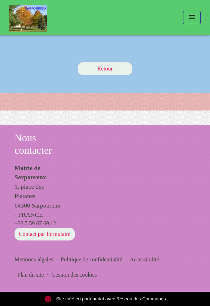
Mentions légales (34, 259)
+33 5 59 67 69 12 (35, 223)
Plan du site (30, 275)
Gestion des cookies (74, 275)
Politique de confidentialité (91, 259)
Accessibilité (144, 259)
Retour (105, 69)
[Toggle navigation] (192, 17)
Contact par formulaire (45, 234)
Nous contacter (33, 144)
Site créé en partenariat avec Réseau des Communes (105, 298)
